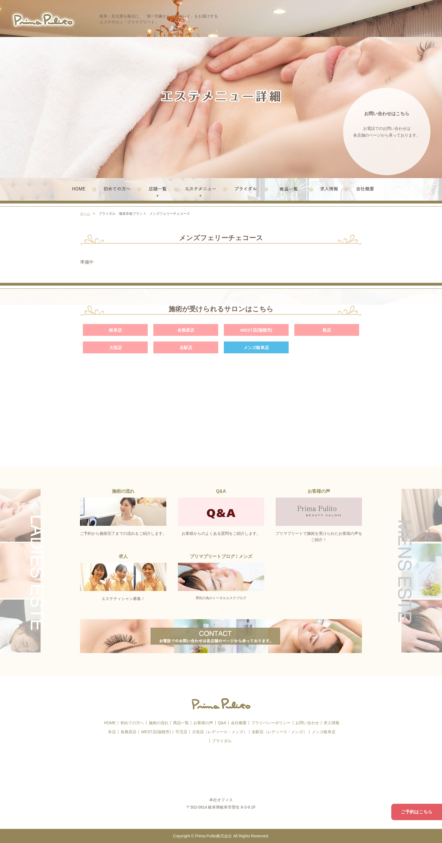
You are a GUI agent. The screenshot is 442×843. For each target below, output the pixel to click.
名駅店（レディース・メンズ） (279, 732)
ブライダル (222, 741)
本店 (112, 732)
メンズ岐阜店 (256, 347)
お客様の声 (203, 723)
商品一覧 (181, 723)
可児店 (181, 732)
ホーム (85, 214)
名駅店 (186, 347)
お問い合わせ (307, 723)
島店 (326, 330)
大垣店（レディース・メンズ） (219, 732)
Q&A (222, 723)
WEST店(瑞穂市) (256, 330)
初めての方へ (132, 723)
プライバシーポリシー (271, 723)
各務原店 (185, 330)
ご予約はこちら (416, 811)
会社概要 (239, 723)
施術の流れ (159, 723)
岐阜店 (115, 330)
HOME (110, 723)
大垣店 (115, 347)
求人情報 (331, 723)
